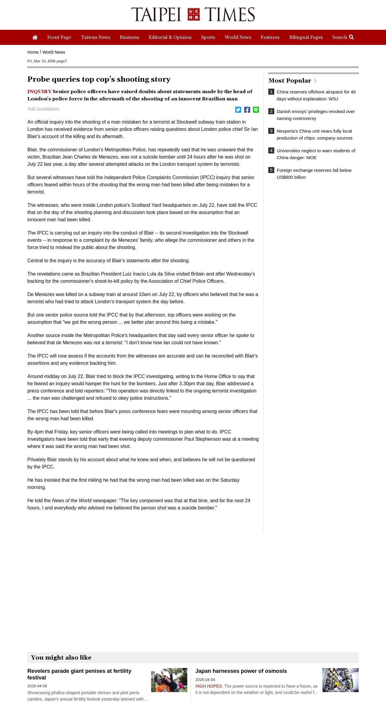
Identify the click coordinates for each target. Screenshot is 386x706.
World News (53, 52)
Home (33, 52)
